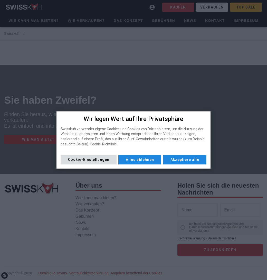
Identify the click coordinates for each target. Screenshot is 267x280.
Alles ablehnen (140, 159)
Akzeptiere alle (184, 159)
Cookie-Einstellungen (88, 159)
